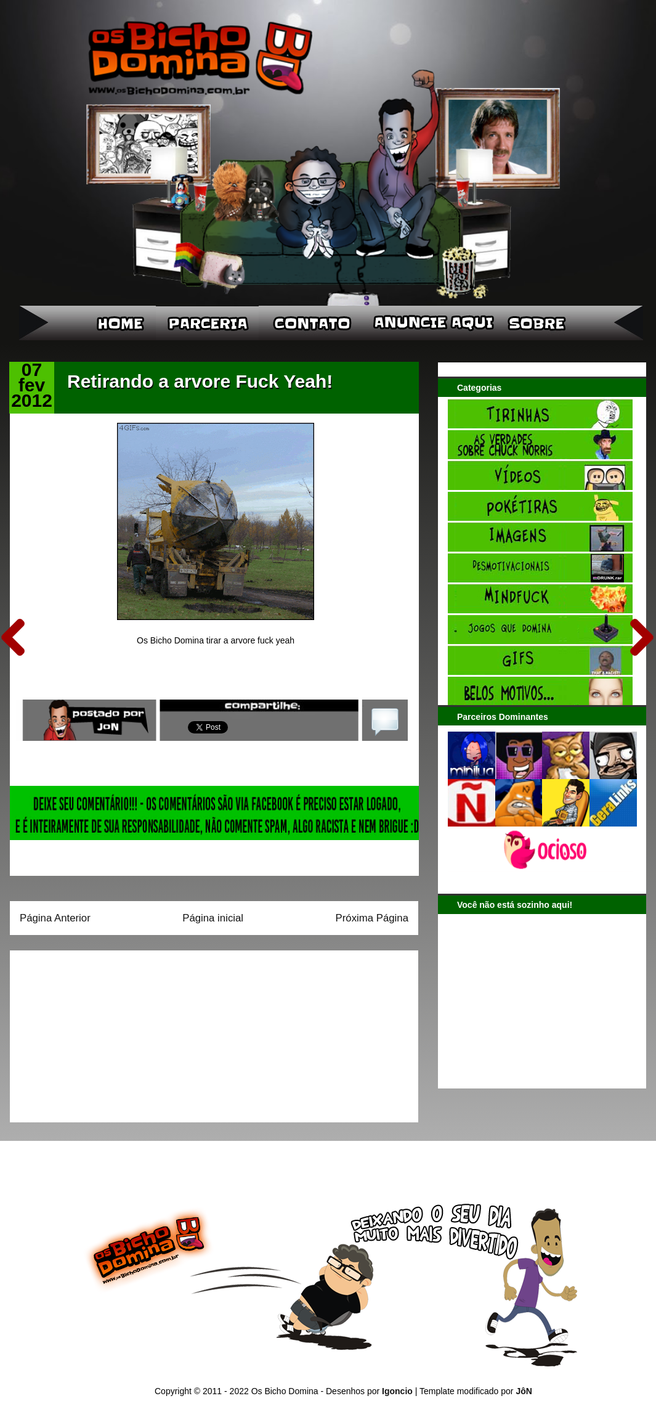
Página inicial (212, 918)
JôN (524, 1391)
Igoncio (397, 1391)
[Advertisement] (97, 1032)
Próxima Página (372, 918)
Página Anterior (55, 918)
